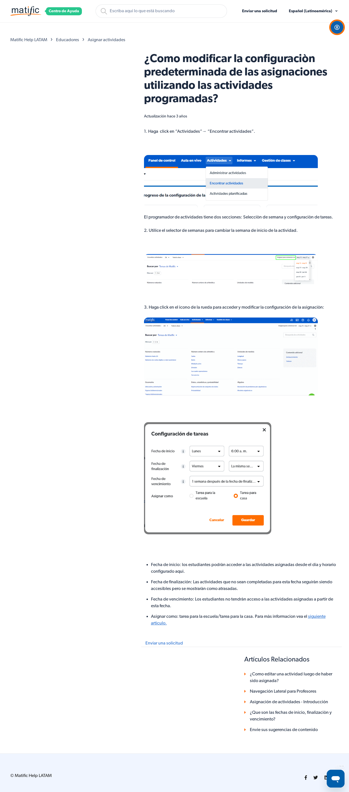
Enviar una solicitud (259, 11)
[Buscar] (161, 11)
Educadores (67, 40)
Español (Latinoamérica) (311, 11)
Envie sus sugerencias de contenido (284, 730)
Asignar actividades (106, 40)
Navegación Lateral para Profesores (283, 691)
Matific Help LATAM (28, 40)
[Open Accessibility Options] (337, 27)
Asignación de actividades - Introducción (289, 702)
